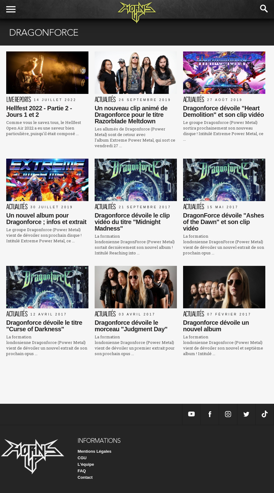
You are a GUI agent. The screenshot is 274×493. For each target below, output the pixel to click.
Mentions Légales (94, 451)
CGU (82, 458)
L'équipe (86, 464)
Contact (85, 477)
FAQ (82, 471)
